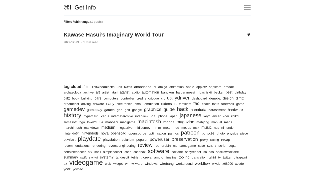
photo (77, 139)
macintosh (190, 121)
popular (187, 139)
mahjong (70, 127)
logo (121, 121)
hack (211, 108)
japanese (231, 115)
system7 (133, 157)
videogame (118, 162)
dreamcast (95, 103)
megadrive (165, 127)
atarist (126, 91)
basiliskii (209, 91)
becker (222, 91)
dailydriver (195, 97)
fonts (243, 103)
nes (78, 133)
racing (78, 145)
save (237, 145)
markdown (131, 127)
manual (84, 127)
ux (97, 164)
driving (110, 103)
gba (147, 109)
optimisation (195, 133)
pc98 (67, 139)
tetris (162, 157)
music (69, 132)
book (90, 97)
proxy (68, 145)
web (141, 164)
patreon (228, 132)
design (69, 102)
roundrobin (198, 145)
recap (89, 145)
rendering (132, 145)
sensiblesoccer (106, 152)
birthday (70, 97)
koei (86, 121)
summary (96, 157)
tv (65, 164)
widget (151, 164)
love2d (131, 121)
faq (223, 102)
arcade (232, 86)
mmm (198, 127)
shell (130, 152)
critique (169, 97)
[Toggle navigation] (247, 7)
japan (214, 115)
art (99, 91)
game (83, 109)
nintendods (126, 133)
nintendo (90, 133)
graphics (180, 108)
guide (197, 108)
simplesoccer (145, 152)
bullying (101, 97)
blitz (81, 97)
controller (143, 97)
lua (140, 121)
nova (141, 133)
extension (195, 103)
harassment (72, 115)
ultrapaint (86, 164)
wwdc (68, 169)
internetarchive (161, 115)
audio (137, 91)
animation (178, 86)
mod (217, 127)
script (79, 152)
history (110, 114)
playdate (133, 138)
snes (160, 152)
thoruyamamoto (179, 157)
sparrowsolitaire (75, 157)
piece (101, 139)
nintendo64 (107, 133)
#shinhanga (81, 22)
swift (109, 157)
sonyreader (227, 152)
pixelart (113, 139)
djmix (81, 103)
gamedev (100, 108)
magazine (227, 121)
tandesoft (149, 157)
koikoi (96, 121)
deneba (233, 97)
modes (228, 127)
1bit (86, 86)
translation (228, 157)
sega (89, 152)
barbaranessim (189, 91)
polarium (173, 139)
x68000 (79, 169)
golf (154, 109)
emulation (177, 103)
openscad (155, 133)
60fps (129, 86)
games (136, 109)
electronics (150, 103)
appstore (218, 86)
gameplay (121, 109)
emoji (164, 103)
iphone (202, 115)
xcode (91, 169)
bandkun (169, 91)
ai (156, 86)
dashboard (217, 97)
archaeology (73, 91)
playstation (156, 139)
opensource (174, 133)
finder (233, 103)
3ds (120, 86)
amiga (164, 86)
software (192, 151)
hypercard (129, 115)
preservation (231, 139)
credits (157, 97)
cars (112, 97)
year (101, 169)
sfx (122, 152)
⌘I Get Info (80, 7)
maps (96, 127)
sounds (243, 152)
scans (68, 152)
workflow (237, 163)
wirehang (201, 164)
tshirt (241, 157)
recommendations (109, 145)
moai (208, 127)
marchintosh (111, 127)
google (165, 109)
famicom (212, 103)
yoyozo (112, 169)
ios (192, 115)
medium (148, 126)
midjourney (183, 127)
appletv (204, 86)
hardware (91, 115)
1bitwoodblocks (103, 86)
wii (160, 164)
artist (106, 91)
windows (185, 164)
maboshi (151, 121)
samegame (223, 145)
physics (89, 139)
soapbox (172, 152)
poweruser (206, 139)
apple (192, 86)
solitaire (211, 152)
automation (152, 91)
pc (242, 133)
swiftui (119, 157)
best (233, 91)
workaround (219, 164)
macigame (168, 121)
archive (89, 91)
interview (181, 115)
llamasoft (109, 121)
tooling (212, 157)
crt (179, 97)
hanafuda (227, 108)
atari (115, 91)
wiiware (170, 164)
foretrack (70, 109)
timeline (199, 157)
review (179, 145)
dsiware (123, 103)
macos (210, 121)
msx (238, 127)
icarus (143, 115)
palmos (211, 133)
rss (211, 145)
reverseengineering (156, 145)
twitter (72, 164)
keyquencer (72, 121)
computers (126, 97)
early (135, 102)
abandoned (144, 86)
